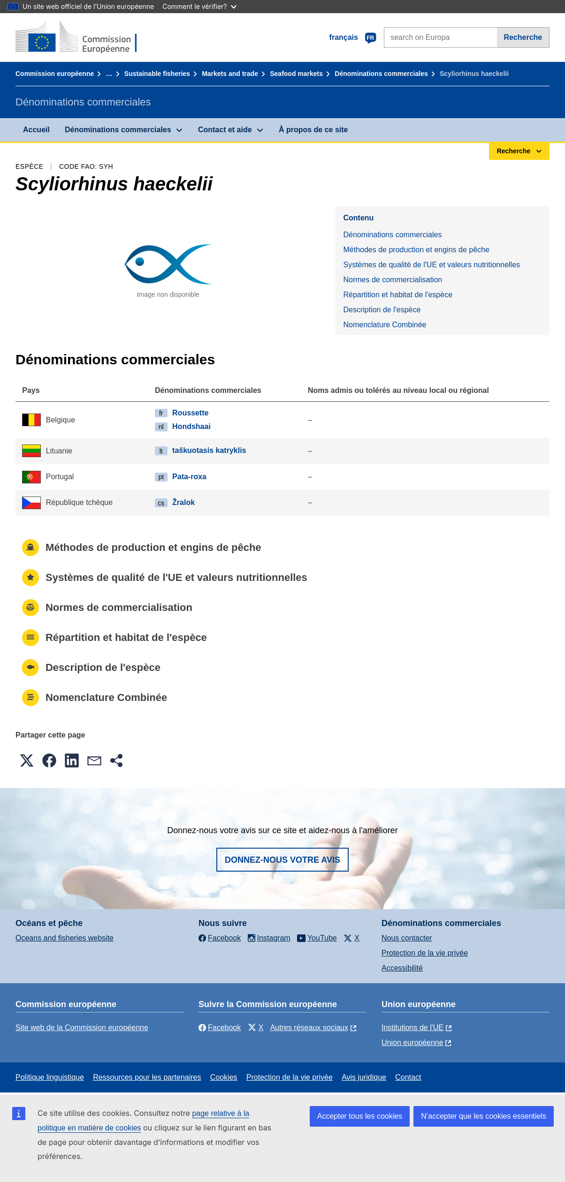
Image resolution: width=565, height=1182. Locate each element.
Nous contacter (407, 938)
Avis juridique (364, 1077)
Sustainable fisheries (157, 73)
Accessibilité (402, 968)
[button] (26, 760)
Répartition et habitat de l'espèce (397, 295)
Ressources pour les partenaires (147, 1077)
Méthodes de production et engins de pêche (416, 250)
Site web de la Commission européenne (81, 1027)
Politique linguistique (49, 1077)
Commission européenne (54, 73)
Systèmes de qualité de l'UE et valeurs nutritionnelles (431, 265)
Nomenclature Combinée (384, 325)
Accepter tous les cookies (359, 1116)
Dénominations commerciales (381, 73)
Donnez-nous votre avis (282, 860)
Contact (408, 1077)
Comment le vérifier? (199, 6)
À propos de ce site (313, 130)
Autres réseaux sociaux (309, 1027)
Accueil (36, 130)
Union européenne (412, 1042)
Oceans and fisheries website (64, 938)
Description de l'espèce (381, 310)
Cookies (223, 1077)
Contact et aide (225, 130)
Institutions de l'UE (412, 1027)
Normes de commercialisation (392, 280)
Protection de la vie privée (425, 953)
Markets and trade (230, 73)
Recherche (523, 37)
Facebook (220, 1027)
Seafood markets (296, 73)
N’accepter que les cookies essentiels (483, 1116)
